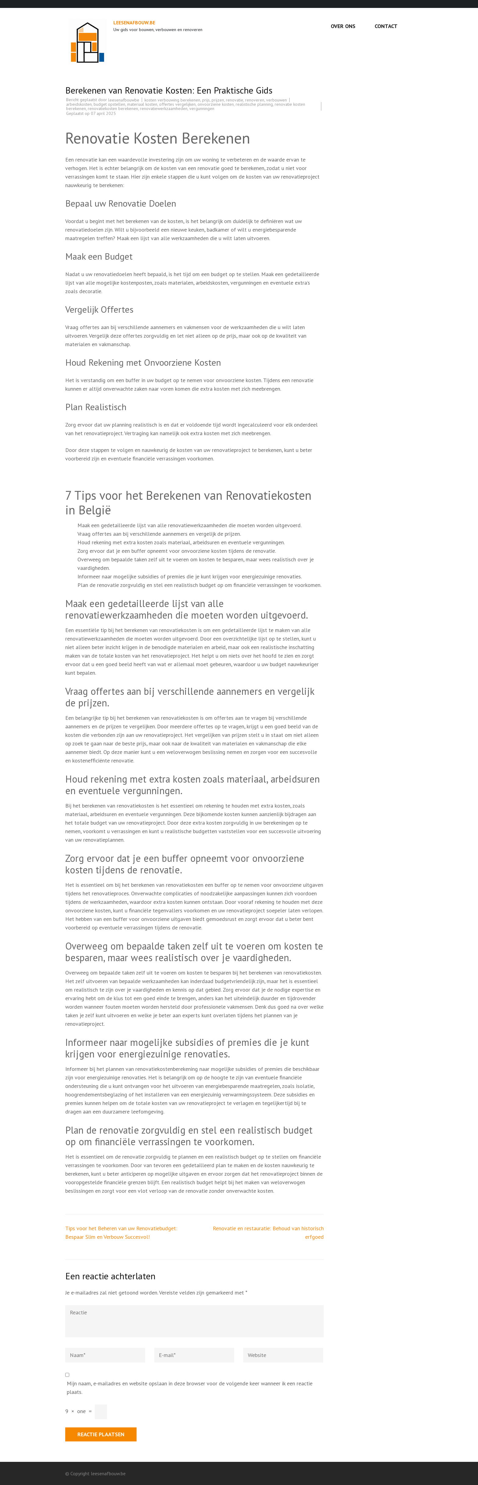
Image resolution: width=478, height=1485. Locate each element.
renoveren (254, 100)
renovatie (234, 100)
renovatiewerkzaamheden (163, 108)
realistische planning (254, 104)
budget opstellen (109, 104)
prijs (206, 100)
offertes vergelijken (177, 104)
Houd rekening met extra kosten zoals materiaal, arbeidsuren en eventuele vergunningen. (181, 542)
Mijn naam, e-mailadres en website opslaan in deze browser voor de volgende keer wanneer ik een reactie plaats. (189, 1387)
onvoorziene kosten (216, 104)
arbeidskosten (79, 104)
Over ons (343, 26)
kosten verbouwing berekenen (172, 100)
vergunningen (201, 108)
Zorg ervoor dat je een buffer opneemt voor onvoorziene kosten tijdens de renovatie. (176, 550)
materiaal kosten (142, 104)
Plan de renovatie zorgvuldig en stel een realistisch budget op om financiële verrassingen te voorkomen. (199, 584)
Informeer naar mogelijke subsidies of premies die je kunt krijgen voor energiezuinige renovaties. (189, 576)
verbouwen (276, 100)
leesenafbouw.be (134, 23)
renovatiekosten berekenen (113, 108)
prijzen (218, 100)
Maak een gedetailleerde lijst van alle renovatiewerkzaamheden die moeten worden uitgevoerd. (189, 525)
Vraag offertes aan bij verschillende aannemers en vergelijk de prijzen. (159, 533)
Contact (386, 26)
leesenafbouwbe (123, 100)
